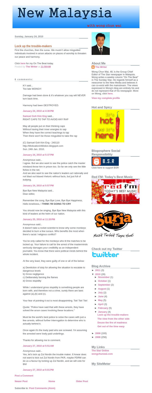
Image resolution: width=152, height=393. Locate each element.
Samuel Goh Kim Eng (35, 116)
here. (110, 93)
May (100, 300)
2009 (98, 333)
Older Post (82, 381)
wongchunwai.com (102, 353)
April (101, 304)
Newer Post (21, 381)
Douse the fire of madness (112, 322)
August (102, 288)
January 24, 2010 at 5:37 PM (38, 154)
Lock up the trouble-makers (112, 314)
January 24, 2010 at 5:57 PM (38, 185)
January (103, 311)
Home (51, 381)
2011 (98, 270)
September (104, 284)
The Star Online (100, 350)
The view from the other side (113, 318)
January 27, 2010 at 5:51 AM (38, 345)
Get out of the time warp (110, 326)
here (22, 63)
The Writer (101, 67)
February (103, 308)
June (101, 296)
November (104, 277)
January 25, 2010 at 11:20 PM (39, 219)
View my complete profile (106, 98)
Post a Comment (24, 375)
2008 (98, 337)
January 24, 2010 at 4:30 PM (38, 111)
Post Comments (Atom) (42, 388)
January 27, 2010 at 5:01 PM (38, 369)
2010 (98, 274)
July (101, 292)
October (103, 281)
